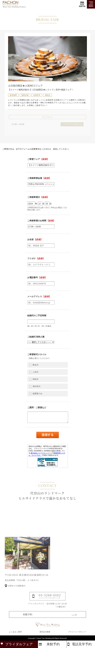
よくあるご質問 (15, 632)
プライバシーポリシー (77, 632)
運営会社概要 (44, 632)
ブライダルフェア (19, 644)
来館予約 (82, 4)
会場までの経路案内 (16, 591)
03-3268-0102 (50, 601)
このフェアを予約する (72, 124)
